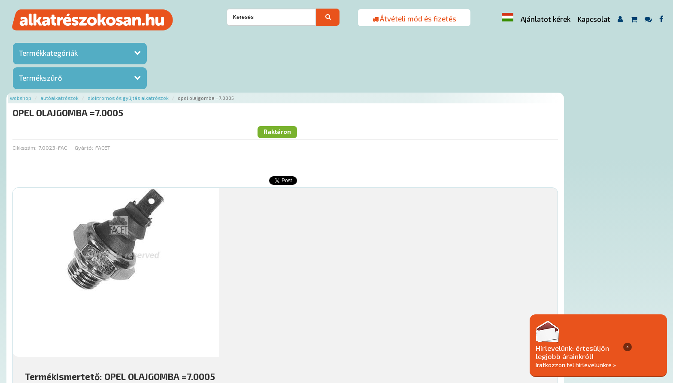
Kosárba (601, 279)
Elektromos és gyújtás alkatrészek (238, 39)
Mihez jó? (331, 255)
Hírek (192, 331)
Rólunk (168, 331)
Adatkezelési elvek (441, 331)
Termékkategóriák (48, 53)
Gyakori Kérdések (287, 331)
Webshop (131, 39)
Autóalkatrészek (170, 39)
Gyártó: (194, 75)
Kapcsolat (594, 19)
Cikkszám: (134, 75)
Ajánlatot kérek (545, 19)
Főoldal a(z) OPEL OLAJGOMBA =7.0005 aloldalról (187, 304)
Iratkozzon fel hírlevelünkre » (607, 364)
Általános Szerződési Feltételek (362, 331)
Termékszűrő (40, 78)
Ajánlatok (138, 331)
